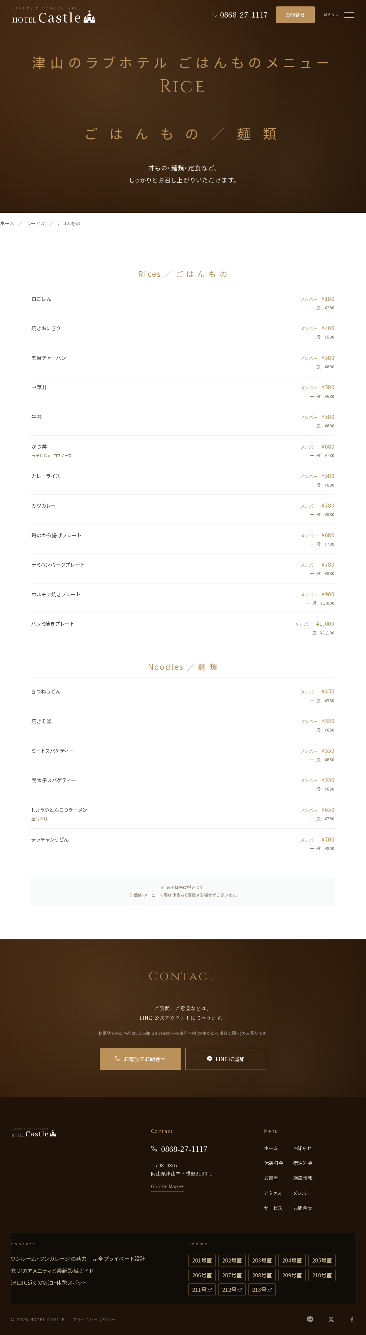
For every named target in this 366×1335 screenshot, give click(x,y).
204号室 (292, 1260)
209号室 (292, 1275)
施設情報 (303, 1178)
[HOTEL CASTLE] (54, 14)
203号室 (262, 1260)
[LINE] (314, 1319)
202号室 (232, 1260)
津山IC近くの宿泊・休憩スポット (49, 1282)
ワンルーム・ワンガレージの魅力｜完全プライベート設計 (78, 1258)
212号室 (232, 1289)
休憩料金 (274, 1163)
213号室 (262, 1289)
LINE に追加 (226, 1059)
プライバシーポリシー (94, 1319)
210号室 (322, 1275)
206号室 (202, 1275)
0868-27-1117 (179, 1148)
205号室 (322, 1260)
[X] (331, 1319)
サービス (36, 223)
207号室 (232, 1275)
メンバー (302, 1193)
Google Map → (167, 1186)
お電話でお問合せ (140, 1059)
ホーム (7, 223)
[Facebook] (348, 1319)
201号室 (202, 1260)
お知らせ (302, 1148)
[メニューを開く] (339, 15)
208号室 (262, 1275)
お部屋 (271, 1178)
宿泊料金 (303, 1163)
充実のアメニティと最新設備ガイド (52, 1271)
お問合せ (295, 14)
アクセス (273, 1193)
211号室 (202, 1289)
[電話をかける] (240, 14)
